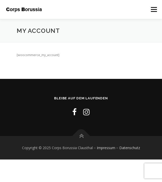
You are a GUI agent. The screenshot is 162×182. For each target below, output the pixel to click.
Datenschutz (129, 147)
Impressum (106, 147)
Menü (153, 9)
